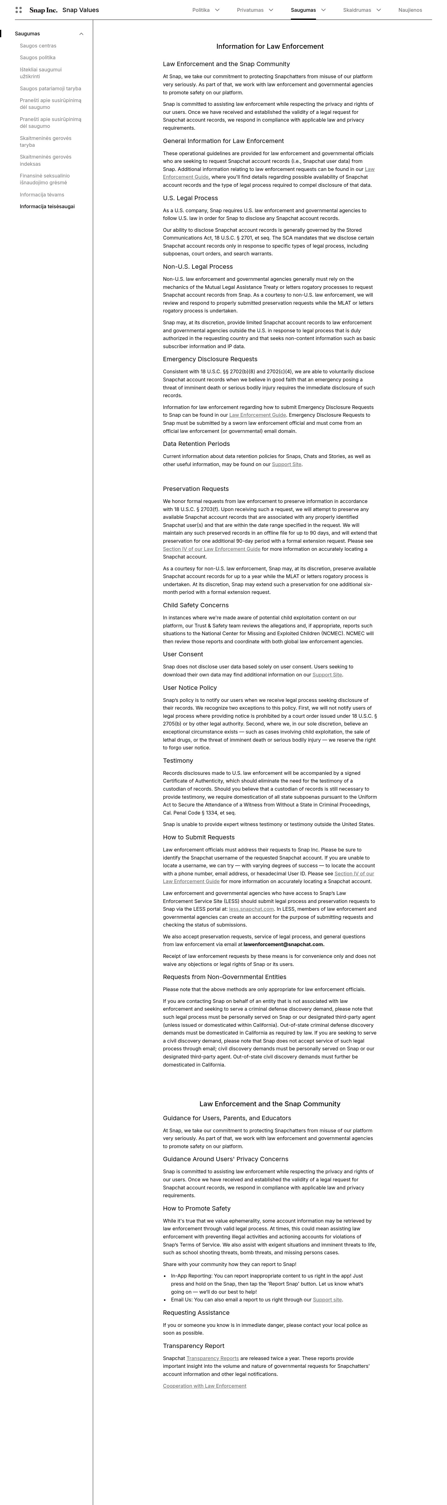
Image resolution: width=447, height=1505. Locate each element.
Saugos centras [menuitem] (38, 46)
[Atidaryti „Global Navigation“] (18, 10)
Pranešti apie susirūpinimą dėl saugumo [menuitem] (50, 103)
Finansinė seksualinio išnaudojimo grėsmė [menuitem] (45, 179)
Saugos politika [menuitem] (38, 57)
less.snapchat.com (251, 909)
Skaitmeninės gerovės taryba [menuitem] (45, 141)
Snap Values (80, 10)
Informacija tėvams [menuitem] (42, 194)
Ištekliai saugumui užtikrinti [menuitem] (41, 72)
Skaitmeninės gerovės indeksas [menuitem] (45, 160)
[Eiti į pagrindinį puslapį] (43, 10)
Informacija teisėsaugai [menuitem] (47, 206)
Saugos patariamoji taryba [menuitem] (50, 88)
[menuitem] (49, 33)
